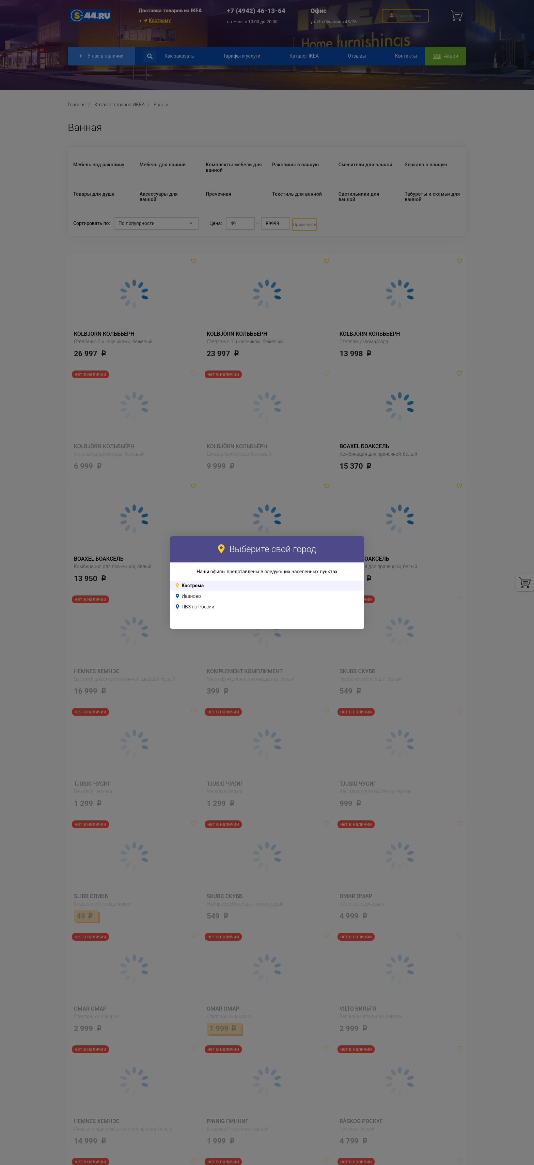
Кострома (193, 585)
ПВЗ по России (198, 606)
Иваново (191, 596)
